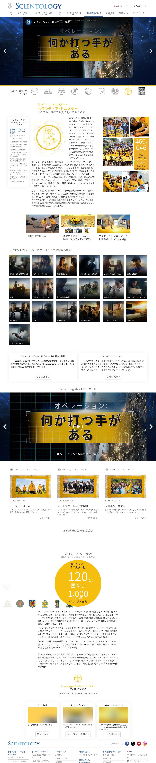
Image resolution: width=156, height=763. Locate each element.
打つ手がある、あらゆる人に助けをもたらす (18, 160)
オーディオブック (62, 728)
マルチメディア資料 (16, 139)
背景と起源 (12, 740)
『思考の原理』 (37, 734)
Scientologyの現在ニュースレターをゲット (137, 752)
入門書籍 (58, 724)
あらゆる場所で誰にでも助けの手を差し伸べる (18, 145)
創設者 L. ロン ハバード (16, 727)
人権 (104, 742)
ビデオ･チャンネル (15, 755)
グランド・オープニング (64, 743)
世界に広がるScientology (84, 730)
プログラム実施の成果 (17, 182)
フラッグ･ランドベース (88, 751)
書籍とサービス (124, 14)
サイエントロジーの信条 (17, 730)
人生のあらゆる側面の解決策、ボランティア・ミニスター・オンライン (18, 172)
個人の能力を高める (39, 746)
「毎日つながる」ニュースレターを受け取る (137, 746)
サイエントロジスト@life (88, 724)
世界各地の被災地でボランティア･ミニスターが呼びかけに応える (18, 154)
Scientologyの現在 (63, 740)
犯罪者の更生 (108, 731)
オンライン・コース (139, 14)
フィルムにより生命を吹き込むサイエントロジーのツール (18, 165)
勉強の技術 (107, 728)
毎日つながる (84, 721)
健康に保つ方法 (109, 755)
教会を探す (132, 736)
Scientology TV (122, 6)
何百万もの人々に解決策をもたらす (18, 178)
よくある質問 (110, 14)
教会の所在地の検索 (86, 735)
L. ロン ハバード (23, 14)
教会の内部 (12, 748)
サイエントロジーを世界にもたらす (86, 759)
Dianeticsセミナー (38, 742)
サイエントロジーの (73, 14)
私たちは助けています (93, 14)
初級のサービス (38, 739)
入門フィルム (60, 735)
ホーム (11, 14)
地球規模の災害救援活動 (17, 149)
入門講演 (58, 731)
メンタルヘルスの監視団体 (113, 746)
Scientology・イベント (63, 747)
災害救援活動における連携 (18, 142)
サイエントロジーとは (43, 14)
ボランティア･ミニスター (18, 136)
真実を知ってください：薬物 (113, 739)
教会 (60, 14)
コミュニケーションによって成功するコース (42, 754)
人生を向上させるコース (41, 749)
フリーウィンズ (85, 755)
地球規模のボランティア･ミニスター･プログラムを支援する (18, 131)
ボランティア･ (112, 750)
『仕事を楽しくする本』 (41, 730)
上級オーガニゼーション (86, 746)
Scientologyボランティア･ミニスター (78, 655)
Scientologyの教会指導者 (64, 751)
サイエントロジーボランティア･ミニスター (18, 122)
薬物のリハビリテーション (113, 735)
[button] (62, 82)
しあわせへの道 (109, 724)
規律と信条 (12, 744)
